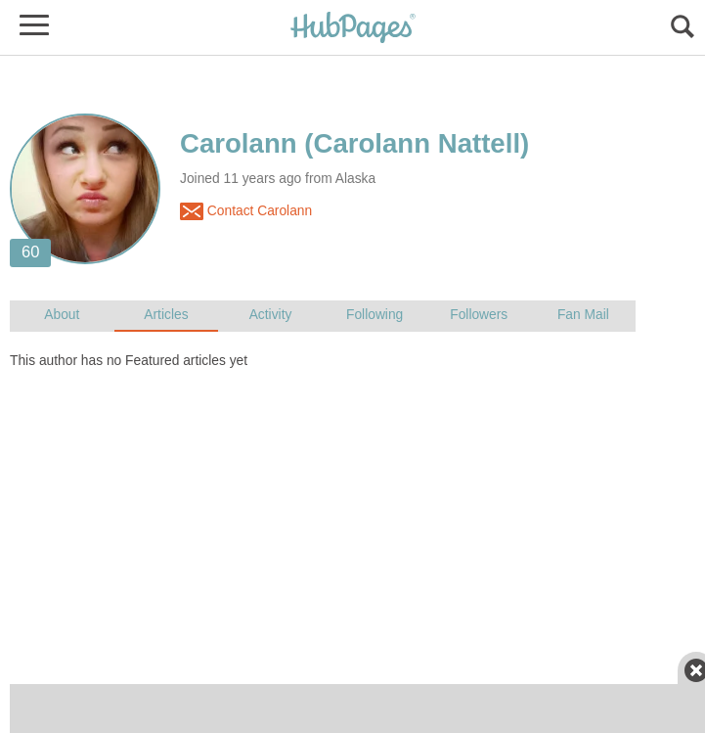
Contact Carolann (246, 211)
